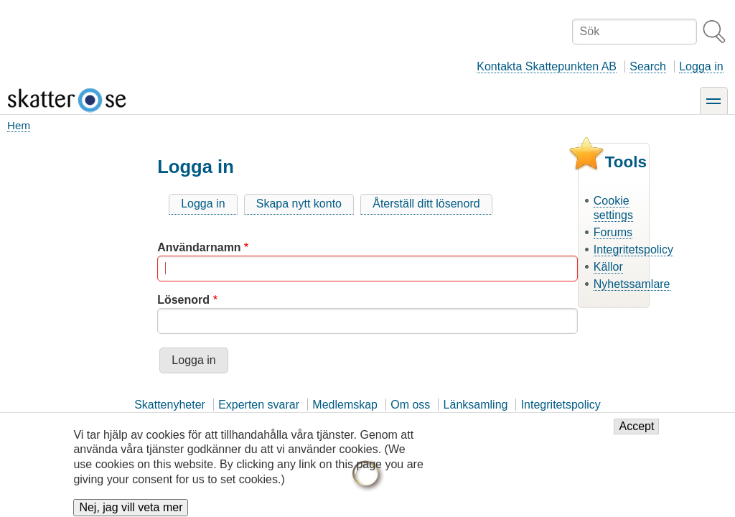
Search (647, 66)
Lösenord (183, 300)
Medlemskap (345, 405)
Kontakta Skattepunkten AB (547, 66)
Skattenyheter (169, 405)
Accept (636, 433)
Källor (608, 267)
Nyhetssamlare (632, 284)
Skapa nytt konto (299, 203)
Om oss (410, 405)
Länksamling (476, 405)
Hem (18, 125)
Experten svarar (258, 405)
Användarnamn (198, 247)
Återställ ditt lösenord (426, 203)
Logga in (701, 66)
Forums (613, 232)
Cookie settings (613, 208)
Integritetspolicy (633, 249)
